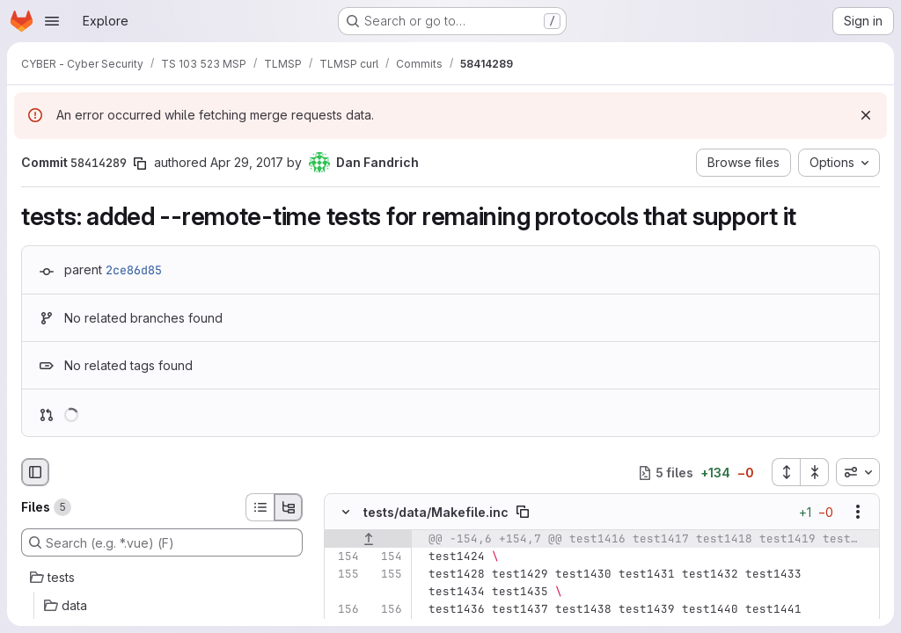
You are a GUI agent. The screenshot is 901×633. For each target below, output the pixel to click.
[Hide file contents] (345, 512)
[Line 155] (344, 575)
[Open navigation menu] (52, 21)
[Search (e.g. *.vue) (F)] (162, 542)
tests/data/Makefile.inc (436, 512)
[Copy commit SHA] (139, 163)
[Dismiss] (865, 115)
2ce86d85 (134, 270)
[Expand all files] (786, 472)
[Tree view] (289, 507)
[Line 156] (344, 610)
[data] (162, 606)
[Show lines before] (368, 540)
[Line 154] (344, 557)
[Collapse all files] (815, 472)
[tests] (162, 578)
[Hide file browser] (35, 472)
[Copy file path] (522, 512)
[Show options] (857, 512)
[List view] (259, 507)
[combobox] (858, 472)
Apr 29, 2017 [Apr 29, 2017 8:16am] (246, 162)
